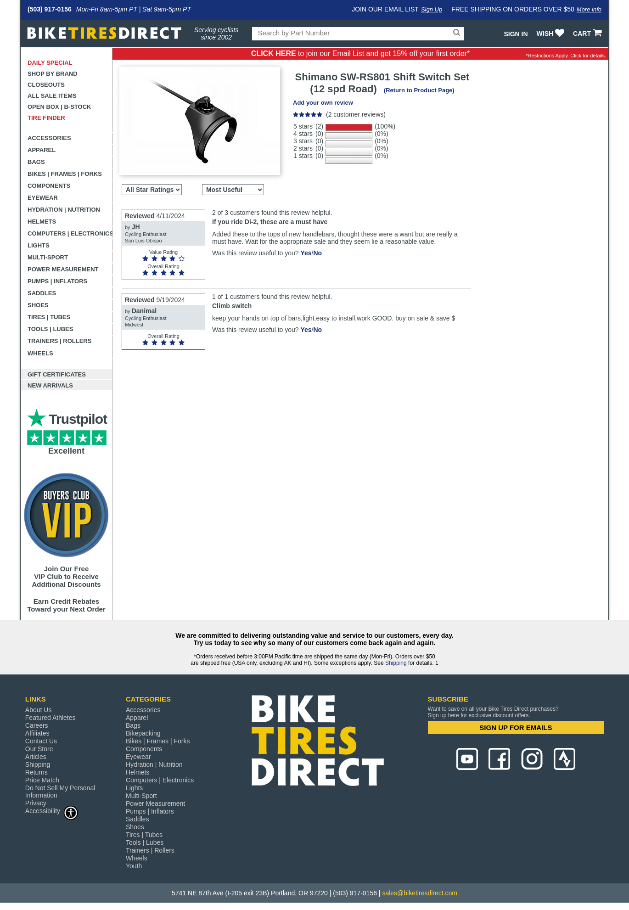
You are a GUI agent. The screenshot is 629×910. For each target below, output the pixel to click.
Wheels (40, 353)
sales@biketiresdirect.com (419, 893)
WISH (552, 33)
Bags (36, 161)
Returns (36, 772)
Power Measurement (63, 269)
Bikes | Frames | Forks (65, 173)
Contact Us (41, 741)
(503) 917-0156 (50, 9)
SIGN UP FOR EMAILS (515, 727)
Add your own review (323, 102)
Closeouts (46, 84)
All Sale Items (52, 95)
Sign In (516, 34)
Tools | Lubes (50, 329)
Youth (134, 866)
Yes (305, 253)
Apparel (42, 149)
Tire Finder (46, 117)
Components (49, 185)
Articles (35, 756)
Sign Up (431, 9)
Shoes (38, 305)
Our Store (39, 749)
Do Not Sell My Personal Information (60, 791)
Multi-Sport (48, 257)
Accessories (49, 138)
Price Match (42, 780)
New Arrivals (50, 385)
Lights (39, 245)
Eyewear (43, 197)
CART (588, 33)
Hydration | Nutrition (64, 209)
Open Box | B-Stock (59, 106)
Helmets (42, 221)
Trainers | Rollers (59, 340)
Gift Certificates (57, 374)
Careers (36, 725)
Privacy (35, 803)
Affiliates (37, 733)
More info (589, 9)
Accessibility (52, 811)
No (317, 253)
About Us (38, 709)
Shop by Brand (53, 73)
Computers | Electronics (70, 233)
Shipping (396, 663)
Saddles (42, 293)
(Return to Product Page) (419, 90)
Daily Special (50, 62)
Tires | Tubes (49, 317)
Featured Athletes (50, 717)
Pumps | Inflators (57, 281)
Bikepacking (143, 733)
